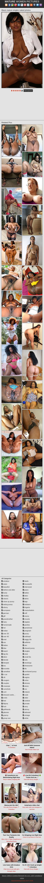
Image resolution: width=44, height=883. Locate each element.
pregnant (27, 631)
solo (25, 660)
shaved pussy (29, 648)
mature (26, 692)
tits (25, 669)
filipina (4, 704)
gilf (3, 616)
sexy (25, 706)
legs (25, 601)
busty (4, 593)
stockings (27, 663)
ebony (4, 607)
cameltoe (5, 671)
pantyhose (27, 628)
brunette (5, 669)
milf (25, 613)
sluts (25, 654)
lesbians (27, 604)
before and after (8, 590)
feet (3, 701)
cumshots (5, 689)
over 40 (5, 636)
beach (4, 651)
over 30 (5, 634)
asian (4, 584)
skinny (26, 709)
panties (26, 625)
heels (25, 581)
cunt (3, 692)
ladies (26, 593)
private (26, 704)
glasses (5, 712)
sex (25, 645)
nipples (26, 622)
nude (25, 695)
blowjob (5, 663)
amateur (5, 581)
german (5, 613)
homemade (6, 625)
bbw (3, 648)
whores (26, 683)
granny (4, 715)
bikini (4, 657)
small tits (27, 657)
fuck (3, 706)
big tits (4, 654)
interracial (27, 587)
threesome (27, 666)
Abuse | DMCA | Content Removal (13, 876)
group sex (6, 718)
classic (4, 599)
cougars (5, 680)
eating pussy (7, 604)
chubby (5, 596)
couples (5, 683)
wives (26, 686)
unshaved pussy (29, 671)
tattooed (26, 712)
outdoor (26, 701)
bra (3, 666)
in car (4, 674)
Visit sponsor (28, 90)
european (5, 610)
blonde (4, 660)
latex (25, 596)
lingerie (26, 607)
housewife (27, 584)
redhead (27, 636)
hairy (4, 622)
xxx (25, 689)
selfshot (26, 642)
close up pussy (7, 601)
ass (3, 642)
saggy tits (27, 639)
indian (4, 631)
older (25, 698)
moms (26, 616)
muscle (26, 619)
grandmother (7, 619)
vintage (26, 715)
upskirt (26, 674)
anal (3, 639)
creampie (5, 686)
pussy (26, 634)
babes (4, 645)
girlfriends (5, 709)
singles (26, 651)
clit (3, 677)
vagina (26, 677)
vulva (25, 680)
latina (25, 599)
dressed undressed (9, 695)
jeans (25, 590)
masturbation (28, 610)
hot (3, 628)
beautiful (5, 587)
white (25, 718)
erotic (4, 698)
